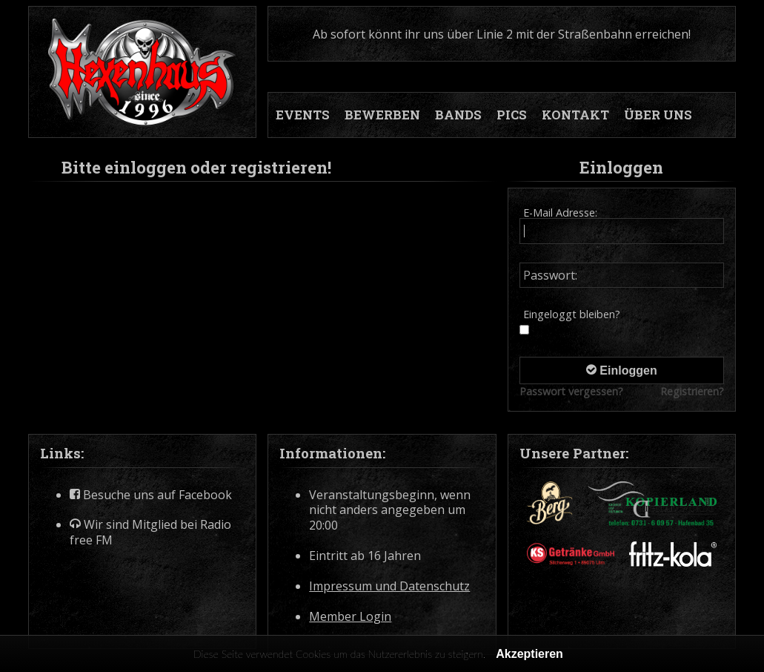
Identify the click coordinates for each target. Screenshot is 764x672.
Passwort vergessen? (571, 391)
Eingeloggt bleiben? (571, 314)
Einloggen (621, 370)
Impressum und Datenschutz (389, 586)
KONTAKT (575, 115)
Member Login (350, 617)
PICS (511, 115)
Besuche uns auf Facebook (151, 495)
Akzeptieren (529, 654)
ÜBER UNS (658, 115)
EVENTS (303, 115)
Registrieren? (692, 391)
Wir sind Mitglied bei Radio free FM (150, 532)
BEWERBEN (382, 115)
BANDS (458, 115)
